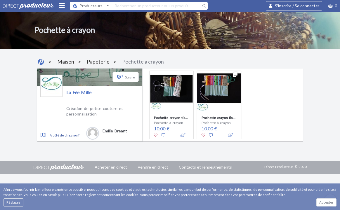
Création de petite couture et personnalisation (94, 111)
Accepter (326, 202)
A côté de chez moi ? (64, 135)
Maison (65, 61)
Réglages (13, 202)
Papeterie (98, 61)
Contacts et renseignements (205, 166)
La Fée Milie (78, 92)
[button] (332, 5)
